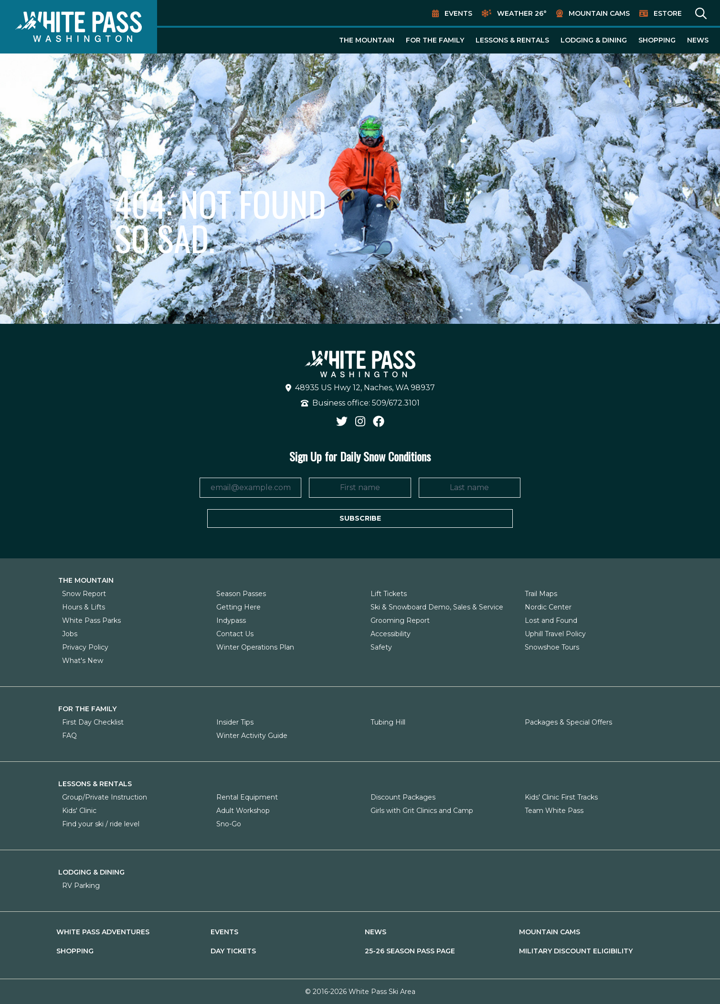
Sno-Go (228, 824)
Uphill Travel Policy (555, 634)
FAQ (69, 735)
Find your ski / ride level (100, 824)
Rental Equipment (247, 797)
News (698, 40)
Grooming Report (400, 620)
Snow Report (84, 593)
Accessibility (391, 634)
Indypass (231, 620)
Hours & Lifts (83, 607)
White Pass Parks (91, 620)
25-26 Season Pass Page (410, 951)
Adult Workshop (243, 810)
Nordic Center (548, 607)
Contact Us (235, 634)
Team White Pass (554, 810)
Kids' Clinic (79, 810)
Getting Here (238, 607)
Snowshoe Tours (552, 647)
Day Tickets (233, 951)
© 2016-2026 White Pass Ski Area (360, 991)
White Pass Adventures (102, 932)
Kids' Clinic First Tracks (561, 797)
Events (458, 13)
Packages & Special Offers (568, 722)
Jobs (69, 634)
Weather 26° (522, 13)
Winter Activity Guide (251, 735)
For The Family (435, 40)
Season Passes (241, 593)
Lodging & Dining (594, 40)
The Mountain (366, 40)
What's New (82, 660)
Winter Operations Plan (255, 647)
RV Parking (81, 885)
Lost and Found (551, 620)
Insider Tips (235, 722)
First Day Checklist (93, 722)
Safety (381, 647)
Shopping (657, 40)
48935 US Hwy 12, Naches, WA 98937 (360, 387)
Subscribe (360, 518)
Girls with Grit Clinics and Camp (422, 810)
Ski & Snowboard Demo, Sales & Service (437, 607)
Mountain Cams (599, 13)
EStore (668, 13)
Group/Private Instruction (104, 797)
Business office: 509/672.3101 (360, 402)
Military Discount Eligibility (576, 951)
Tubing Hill (388, 722)
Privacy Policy (85, 647)
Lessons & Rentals (512, 40)
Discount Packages (403, 797)
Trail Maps (541, 593)
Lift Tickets (389, 593)
